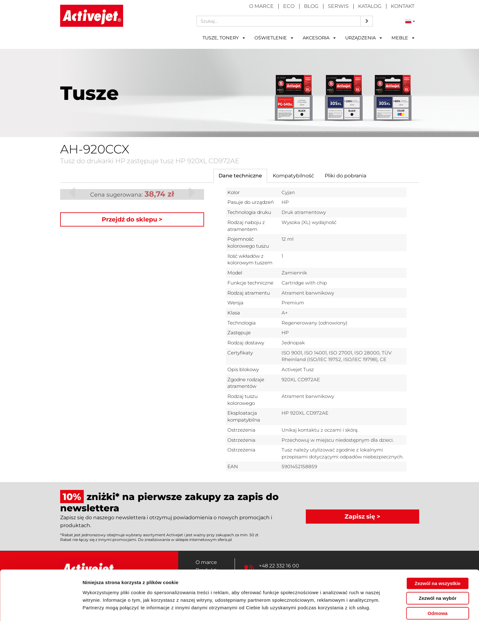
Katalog (369, 6)
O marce (261, 6)
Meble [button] (402, 38)
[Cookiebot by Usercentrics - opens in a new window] (40, 608)
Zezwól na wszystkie (438, 563)
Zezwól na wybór (437, 579)
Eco (288, 6)
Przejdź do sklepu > (132, 219)
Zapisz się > (362, 516)
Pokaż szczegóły (336, 608)
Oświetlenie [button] (273, 38)
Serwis (338, 6)
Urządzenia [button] (363, 38)
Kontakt (402, 6)
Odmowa (438, 593)
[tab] (240, 176)
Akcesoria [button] (319, 38)
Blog (311, 6)
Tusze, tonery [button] (223, 38)
